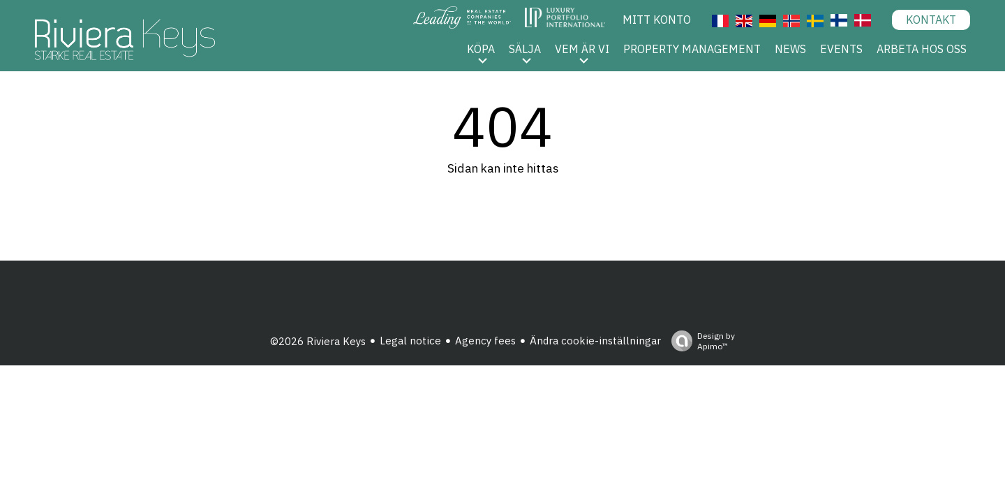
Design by (699, 340)
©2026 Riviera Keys (318, 341)
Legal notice (410, 340)
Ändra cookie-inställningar (595, 340)
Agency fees (485, 340)
